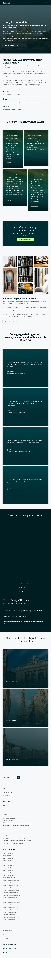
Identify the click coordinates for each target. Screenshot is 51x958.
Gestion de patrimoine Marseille (11, 900)
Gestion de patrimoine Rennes (11, 917)
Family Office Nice (8, 870)
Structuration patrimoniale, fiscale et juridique (15, 838)
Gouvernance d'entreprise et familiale (13, 843)
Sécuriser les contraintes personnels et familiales (16, 825)
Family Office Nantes (8, 875)
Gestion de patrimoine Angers (11, 880)
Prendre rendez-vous (25, 239)
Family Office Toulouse (9, 877)
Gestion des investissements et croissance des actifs (17, 840)
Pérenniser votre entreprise (10, 820)
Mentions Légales (7, 930)
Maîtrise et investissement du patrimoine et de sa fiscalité (18, 823)
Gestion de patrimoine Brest (10, 885)
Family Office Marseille (9, 860)
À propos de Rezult (8, 792)
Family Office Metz (8, 868)
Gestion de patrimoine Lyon (10, 897)
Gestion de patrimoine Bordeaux (12, 895)
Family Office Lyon (8, 858)
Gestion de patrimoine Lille (10, 914)
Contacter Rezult (9, 321)
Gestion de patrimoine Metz (10, 905)
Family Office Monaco (9, 865)
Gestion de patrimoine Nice (10, 907)
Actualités (5, 808)
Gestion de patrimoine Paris (10, 919)
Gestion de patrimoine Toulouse (11, 912)
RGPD (4, 934)
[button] (46, 2)
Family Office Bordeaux (9, 863)
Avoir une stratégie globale (10, 818)
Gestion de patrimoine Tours (10, 892)
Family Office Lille (7, 855)
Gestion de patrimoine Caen (10, 888)
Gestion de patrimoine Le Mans (11, 883)
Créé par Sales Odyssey (9, 948)
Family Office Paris (8, 853)
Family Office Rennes (8, 873)
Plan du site (6, 938)
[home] (6, 3)
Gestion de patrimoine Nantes (11, 910)
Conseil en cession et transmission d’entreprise (15, 836)
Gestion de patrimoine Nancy (11, 890)
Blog (4, 805)
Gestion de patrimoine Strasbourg (12, 902)
